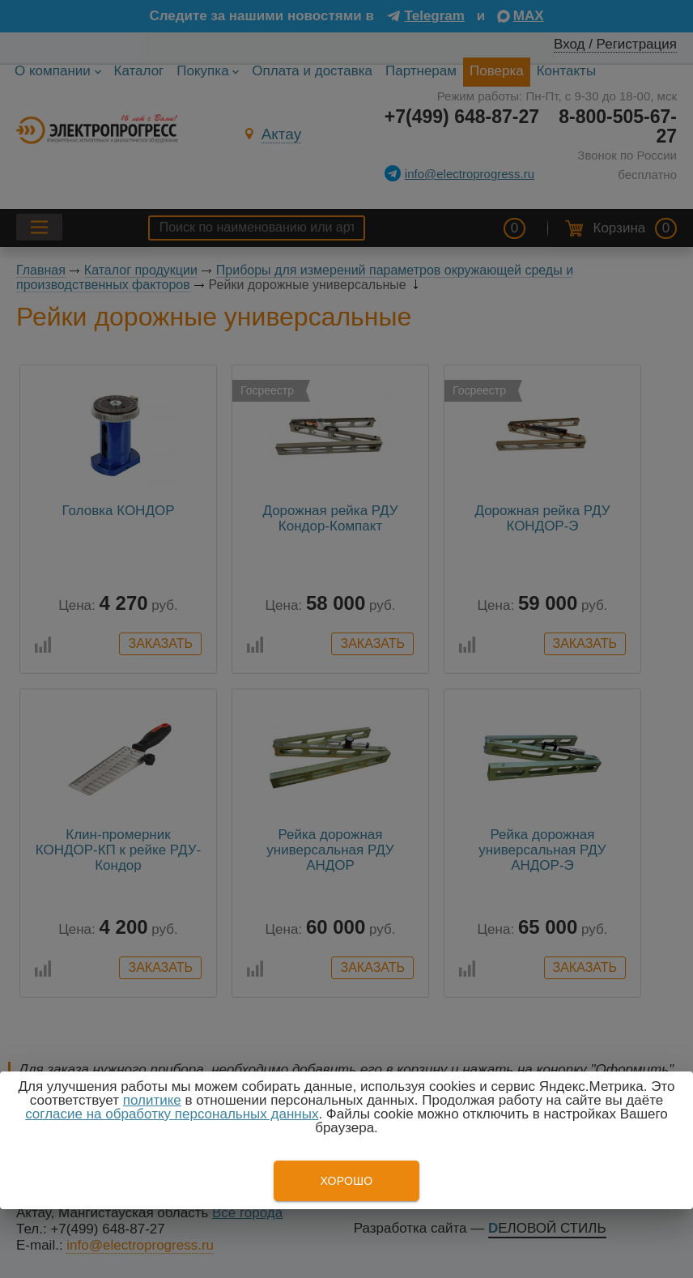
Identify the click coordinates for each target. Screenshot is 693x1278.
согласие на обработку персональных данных (171, 1114)
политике (152, 1100)
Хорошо (346, 1180)
